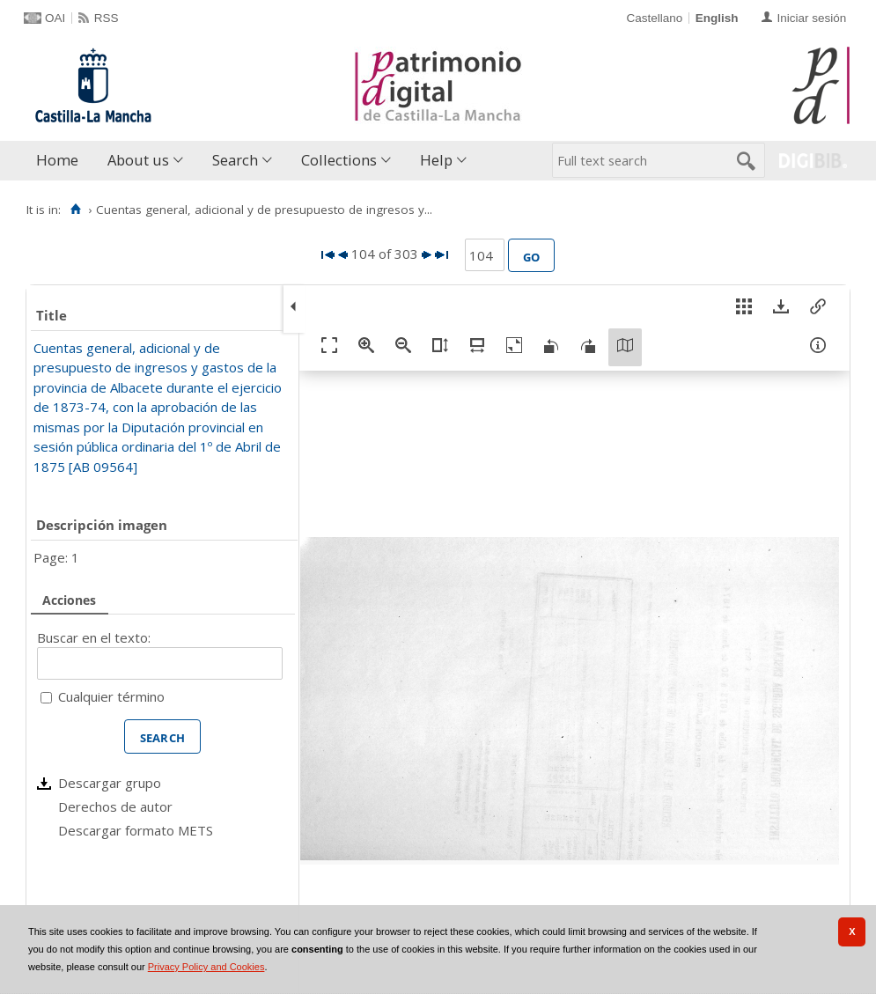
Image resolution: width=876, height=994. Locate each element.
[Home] (75, 209)
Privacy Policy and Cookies (206, 966)
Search (235, 160)
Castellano (654, 18)
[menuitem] (61, 160)
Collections (339, 160)
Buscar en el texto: (94, 637)
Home (57, 160)
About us (138, 160)
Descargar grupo (109, 783)
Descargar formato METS (135, 830)
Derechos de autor (115, 806)
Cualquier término (111, 696)
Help (436, 160)
